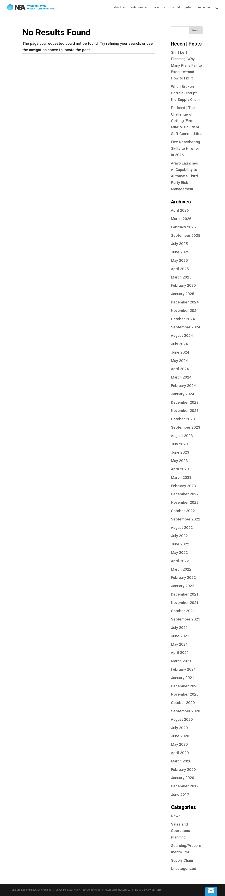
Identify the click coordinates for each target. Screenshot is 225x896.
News (176, 816)
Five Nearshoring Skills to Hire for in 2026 (185, 148)
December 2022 (185, 494)
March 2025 (181, 277)
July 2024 (179, 344)
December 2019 (185, 786)
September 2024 (185, 327)
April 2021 (180, 652)
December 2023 (185, 402)
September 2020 (185, 711)
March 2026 (181, 218)
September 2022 (185, 519)
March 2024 (181, 377)
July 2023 (179, 444)
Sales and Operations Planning (180, 831)
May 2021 (179, 644)
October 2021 (183, 611)
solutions (137, 7)
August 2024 (182, 335)
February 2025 (183, 285)
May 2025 (179, 260)
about (117, 7)
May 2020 (179, 744)
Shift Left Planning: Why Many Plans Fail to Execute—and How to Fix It (186, 65)
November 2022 (185, 502)
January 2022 (182, 586)
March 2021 (181, 661)
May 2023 (179, 460)
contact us (204, 7)
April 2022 (180, 561)
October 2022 (183, 510)
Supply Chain (182, 860)
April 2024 (180, 369)
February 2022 (183, 577)
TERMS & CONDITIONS (148, 889)
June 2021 (180, 636)
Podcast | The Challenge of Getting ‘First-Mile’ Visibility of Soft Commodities (186, 120)
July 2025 (179, 243)
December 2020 (185, 686)
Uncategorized (183, 868)
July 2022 (179, 535)
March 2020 (181, 761)
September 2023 (185, 427)
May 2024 (179, 360)
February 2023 (183, 486)
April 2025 (180, 269)
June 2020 (180, 736)
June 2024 (180, 352)
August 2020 (182, 719)
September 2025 (185, 235)
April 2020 (180, 752)
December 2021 (185, 594)
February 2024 (183, 385)
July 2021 (179, 627)
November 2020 (185, 694)
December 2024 (185, 302)
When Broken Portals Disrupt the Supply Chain (185, 93)
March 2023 (181, 477)
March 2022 (181, 569)
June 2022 (180, 544)
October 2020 (183, 702)
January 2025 (182, 293)
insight (175, 7)
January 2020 (182, 777)
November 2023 (185, 410)
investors (159, 7)
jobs (188, 7)
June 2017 (180, 794)
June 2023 (180, 452)
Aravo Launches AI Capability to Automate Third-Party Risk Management (185, 176)
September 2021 (185, 619)
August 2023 (182, 435)
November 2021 (185, 602)
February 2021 (183, 669)
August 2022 (182, 527)
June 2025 (180, 252)
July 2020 (179, 728)
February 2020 (183, 769)
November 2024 (185, 310)
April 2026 (180, 210)
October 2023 (183, 419)
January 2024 (182, 394)
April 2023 (180, 469)
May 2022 (179, 552)
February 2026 (183, 227)
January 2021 (182, 677)
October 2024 (183, 319)
